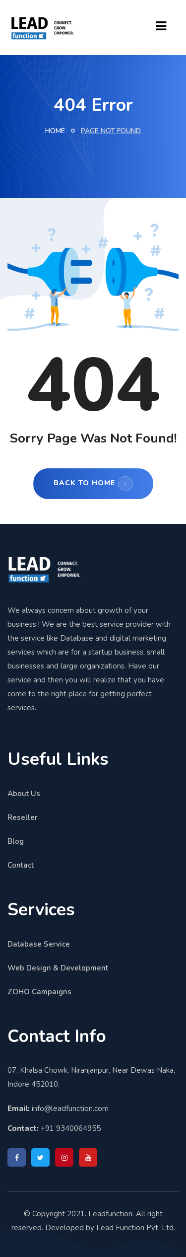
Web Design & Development (57, 968)
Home (55, 131)
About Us (23, 794)
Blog (15, 841)
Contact (20, 865)
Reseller (22, 817)
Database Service (38, 944)
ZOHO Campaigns (39, 992)
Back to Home (93, 483)
